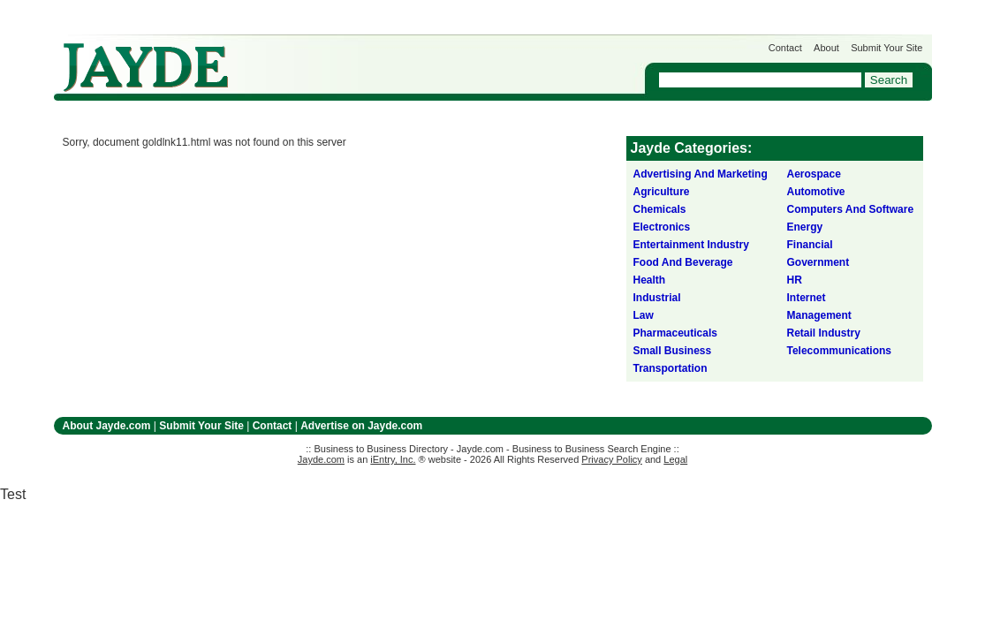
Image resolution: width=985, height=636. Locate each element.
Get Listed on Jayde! (354, 58)
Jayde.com (146, 67)
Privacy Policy (611, 459)
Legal (675, 459)
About (826, 47)
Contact (785, 47)
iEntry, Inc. (392, 459)
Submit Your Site (886, 47)
